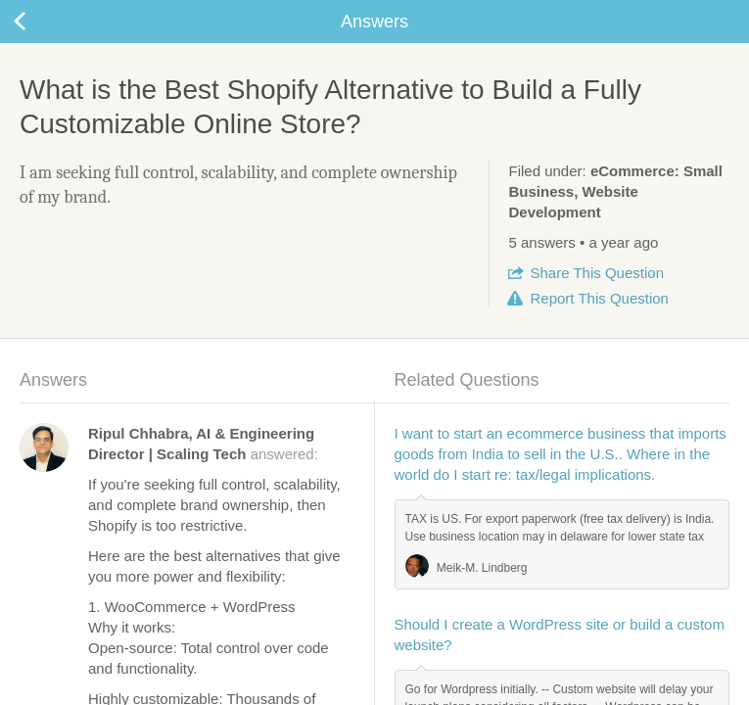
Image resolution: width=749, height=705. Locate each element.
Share (597, 272)
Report (600, 298)
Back (39, 21)
